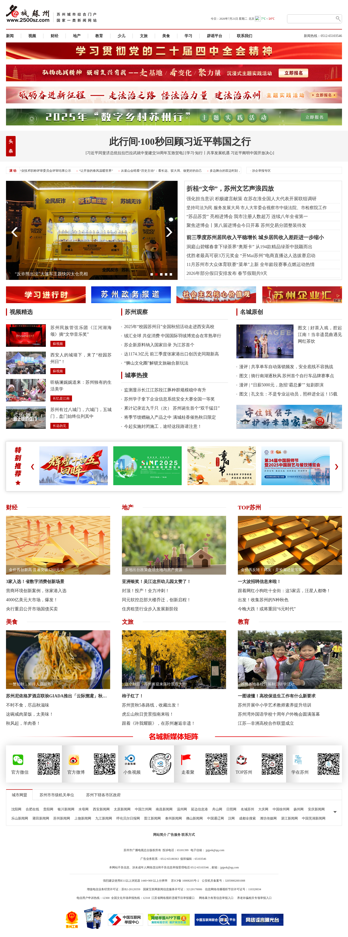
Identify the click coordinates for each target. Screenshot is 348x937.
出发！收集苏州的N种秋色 (263, 599)
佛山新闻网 (194, 818)
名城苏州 (247, 809)
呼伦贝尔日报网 (128, 818)
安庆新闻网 (316, 809)
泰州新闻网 (173, 818)
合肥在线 (32, 809)
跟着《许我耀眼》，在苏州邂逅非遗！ (158, 723)
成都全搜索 (247, 818)
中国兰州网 (143, 809)
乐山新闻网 (19, 818)
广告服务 (174, 835)
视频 (32, 36)
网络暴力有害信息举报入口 (216, 898)
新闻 (10, 36)
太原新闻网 (122, 809)
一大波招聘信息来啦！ (259, 581)
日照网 (231, 809)
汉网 (231, 818)
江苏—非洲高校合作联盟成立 (266, 723)
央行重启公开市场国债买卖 (32, 609)
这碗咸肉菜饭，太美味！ (30, 714)
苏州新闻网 (61, 818)
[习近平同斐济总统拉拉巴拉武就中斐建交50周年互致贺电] (135, 153)
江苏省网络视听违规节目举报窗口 (173, 898)
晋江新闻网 (152, 818)
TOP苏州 (249, 507)
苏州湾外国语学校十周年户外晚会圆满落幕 (279, 714)
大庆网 (263, 809)
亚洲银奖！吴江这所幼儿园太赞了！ (156, 581)
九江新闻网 (103, 818)
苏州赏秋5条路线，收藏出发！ (151, 705)
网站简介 (160, 835)
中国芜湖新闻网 (313, 818)
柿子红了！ (133, 696)
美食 (166, 36)
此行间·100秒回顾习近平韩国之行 (180, 141)
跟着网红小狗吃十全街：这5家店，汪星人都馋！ (284, 590)
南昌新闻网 (164, 809)
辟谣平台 (214, 36)
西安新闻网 (101, 809)
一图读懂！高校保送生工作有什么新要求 (277, 696)
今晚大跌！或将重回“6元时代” (267, 609)
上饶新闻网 (82, 818)
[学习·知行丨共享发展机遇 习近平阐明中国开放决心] (229, 153)
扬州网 (299, 809)
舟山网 (217, 809)
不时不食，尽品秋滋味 (27, 705)
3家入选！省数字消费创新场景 (35, 581)
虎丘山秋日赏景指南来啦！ (148, 714)
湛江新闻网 (289, 818)
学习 (188, 36)
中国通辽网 (215, 818)
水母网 (83, 809)
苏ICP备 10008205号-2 (185, 880)
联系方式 (188, 835)
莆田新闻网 (40, 818)
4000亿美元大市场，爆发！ (32, 599)
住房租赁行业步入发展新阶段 (150, 609)
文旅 (144, 36)
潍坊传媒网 (268, 818)
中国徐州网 (281, 809)
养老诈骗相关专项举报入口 (254, 898)
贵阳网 (48, 809)
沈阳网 (16, 809)
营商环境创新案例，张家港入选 (36, 590)
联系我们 (244, 36)
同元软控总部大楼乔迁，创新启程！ (156, 599)
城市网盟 (19, 795)
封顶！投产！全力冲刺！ (145, 590)
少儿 (121, 36)
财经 (54, 36)
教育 (99, 36)
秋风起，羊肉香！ (23, 723)
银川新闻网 (66, 809)
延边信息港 (199, 809)
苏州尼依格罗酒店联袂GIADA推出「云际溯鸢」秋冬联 (58, 696)
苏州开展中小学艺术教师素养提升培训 (274, 705)
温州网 (182, 809)
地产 (77, 36)
